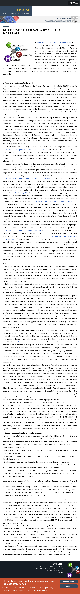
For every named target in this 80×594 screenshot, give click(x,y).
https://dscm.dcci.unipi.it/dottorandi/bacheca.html (23, 230)
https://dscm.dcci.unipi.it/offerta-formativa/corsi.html (24, 150)
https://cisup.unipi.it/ (21, 342)
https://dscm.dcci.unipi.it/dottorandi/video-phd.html (52, 202)
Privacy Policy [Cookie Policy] (68, 581)
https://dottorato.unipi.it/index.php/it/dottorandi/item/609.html (28, 178)
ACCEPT (69, 586)
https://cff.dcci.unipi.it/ (18, 193)
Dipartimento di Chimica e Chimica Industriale (53, 42)
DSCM (24, 10)
